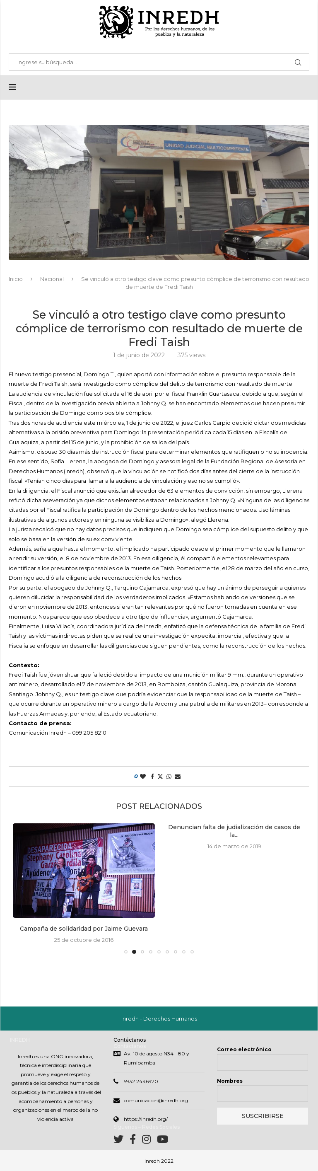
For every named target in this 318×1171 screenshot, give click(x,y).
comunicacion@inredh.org (156, 1100)
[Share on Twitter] (160, 776)
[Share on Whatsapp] (168, 776)
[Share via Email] (178, 776)
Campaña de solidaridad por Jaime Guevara (84, 928)
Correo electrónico (244, 1049)
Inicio (16, 279)
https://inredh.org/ (146, 1119)
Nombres (230, 1081)
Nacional (52, 279)
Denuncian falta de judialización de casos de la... (234, 831)
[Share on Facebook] (152, 776)
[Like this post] (143, 776)
